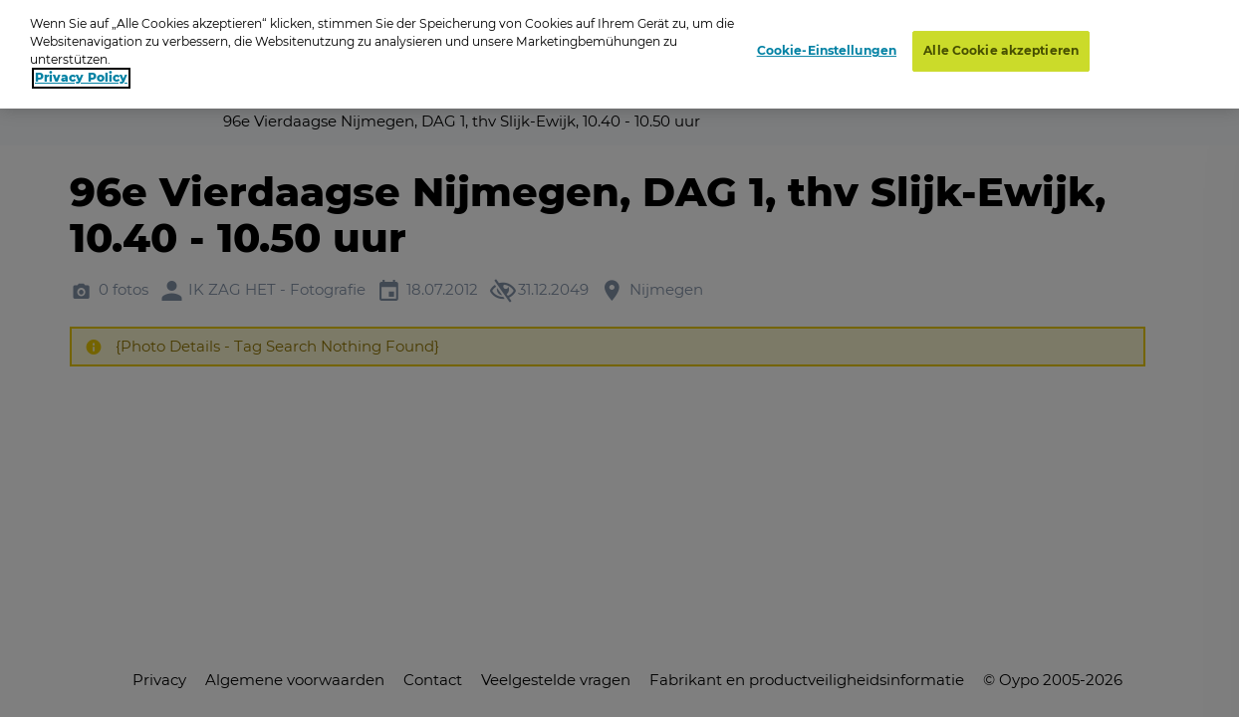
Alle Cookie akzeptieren (1001, 40)
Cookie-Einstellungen (826, 40)
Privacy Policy (81, 67)
